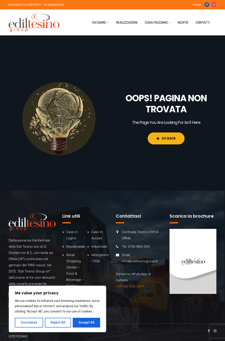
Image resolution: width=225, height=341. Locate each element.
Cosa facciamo (156, 23)
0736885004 (54, 4)
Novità (183, 23)
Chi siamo (99, 23)
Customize (29, 322)
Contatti (203, 23)
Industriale (99, 247)
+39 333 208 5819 (130, 286)
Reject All (58, 322)
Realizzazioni (126, 23)
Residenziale (75, 247)
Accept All (86, 322)
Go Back (166, 138)
